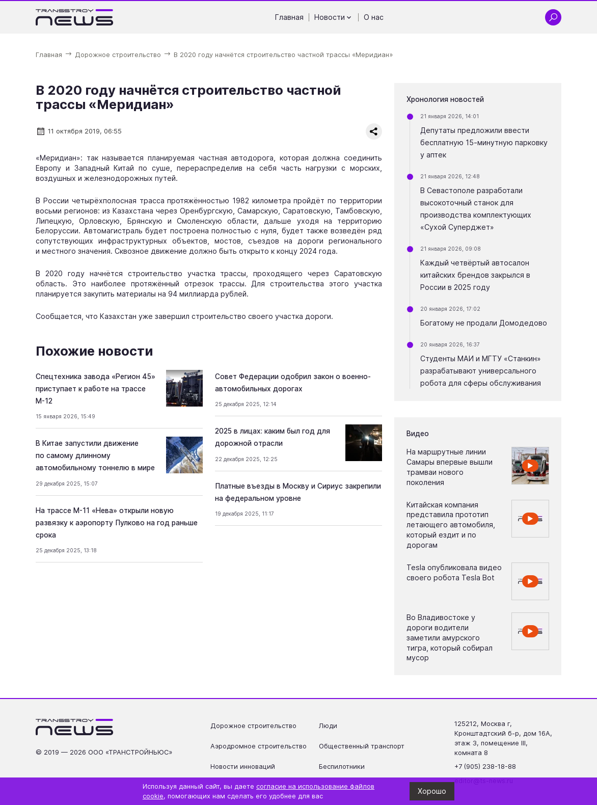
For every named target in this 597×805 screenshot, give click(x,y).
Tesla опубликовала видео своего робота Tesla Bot (454, 572)
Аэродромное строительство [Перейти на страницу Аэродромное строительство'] (258, 746)
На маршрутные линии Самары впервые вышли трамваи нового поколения (449, 467)
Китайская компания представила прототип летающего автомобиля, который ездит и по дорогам (450, 525)
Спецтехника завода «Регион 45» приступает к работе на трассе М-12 (95, 388)
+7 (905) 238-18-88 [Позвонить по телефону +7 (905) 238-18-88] (485, 766)
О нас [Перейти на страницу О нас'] (374, 17)
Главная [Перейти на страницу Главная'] (289, 17)
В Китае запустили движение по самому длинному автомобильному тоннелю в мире (95, 455)
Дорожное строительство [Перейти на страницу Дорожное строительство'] (253, 726)
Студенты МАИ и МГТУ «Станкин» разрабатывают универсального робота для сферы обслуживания (480, 370)
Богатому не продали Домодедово (483, 322)
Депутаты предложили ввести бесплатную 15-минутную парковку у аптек (484, 142)
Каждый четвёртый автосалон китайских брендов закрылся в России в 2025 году (475, 274)
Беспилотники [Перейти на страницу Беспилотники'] (342, 766)
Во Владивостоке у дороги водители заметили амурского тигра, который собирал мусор (449, 637)
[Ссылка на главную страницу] (75, 17)
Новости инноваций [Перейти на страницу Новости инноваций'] (242, 766)
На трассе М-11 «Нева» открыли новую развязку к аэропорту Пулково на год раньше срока (117, 522)
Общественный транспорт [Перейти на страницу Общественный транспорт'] (361, 746)
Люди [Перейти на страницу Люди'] (328, 726)
